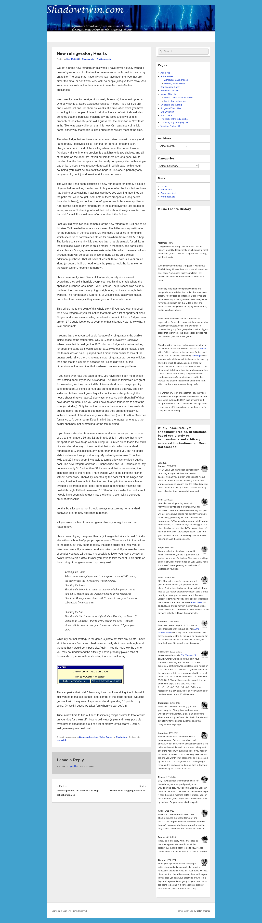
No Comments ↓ (104, 59)
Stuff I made (166, 115)
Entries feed (166, 189)
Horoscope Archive (170, 90)
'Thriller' (203, 348)
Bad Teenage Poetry (170, 87)
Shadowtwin (88, 59)
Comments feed (168, 193)
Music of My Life (168, 94)
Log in (163, 186)
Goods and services (88, 737)
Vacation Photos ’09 (170, 126)
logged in (73, 766)
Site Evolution (167, 112)
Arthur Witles (167, 76)
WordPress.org (168, 196)
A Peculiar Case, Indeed (176, 80)
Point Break (196, 602)
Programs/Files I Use (171, 108)
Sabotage (196, 355)
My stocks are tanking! (171, 104)
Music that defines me (175, 101)
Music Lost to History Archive (178, 97)
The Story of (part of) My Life (174, 122)
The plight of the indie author (174, 119)
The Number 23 (188, 655)
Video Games (105, 737)
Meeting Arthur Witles (174, 83)
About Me (165, 73)
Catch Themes (203, 911)
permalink (61, 740)
